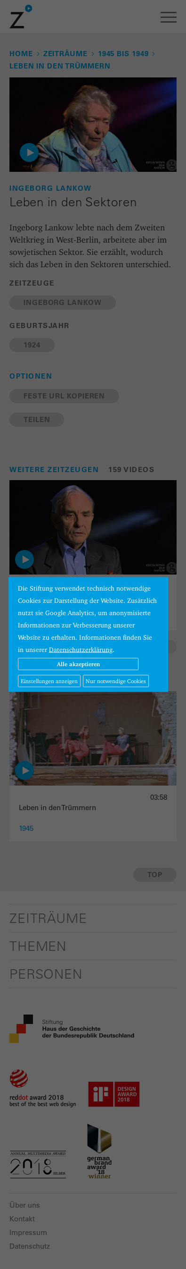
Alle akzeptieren (78, 664)
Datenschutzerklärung (81, 649)
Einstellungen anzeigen (49, 681)
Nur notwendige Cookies (116, 681)
